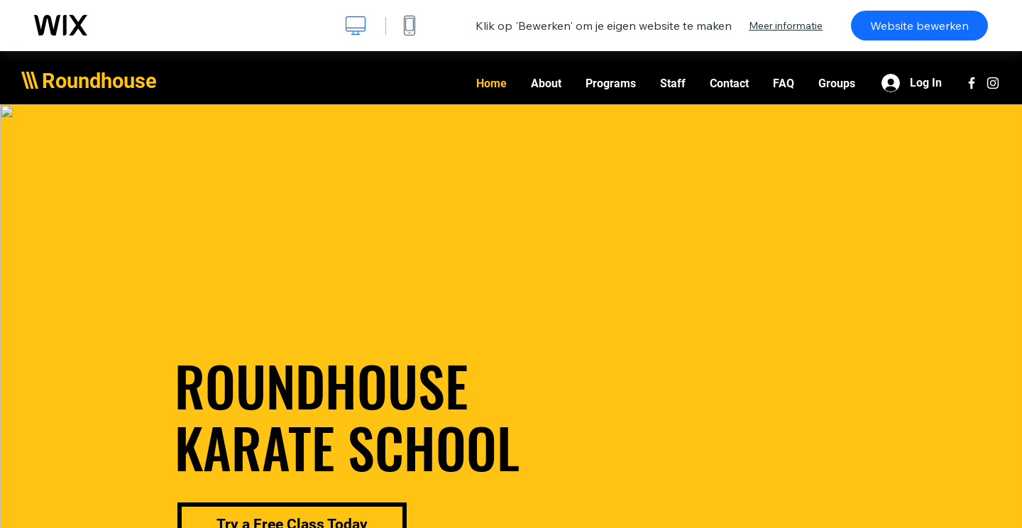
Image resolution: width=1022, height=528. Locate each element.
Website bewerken (919, 25)
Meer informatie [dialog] (786, 25)
